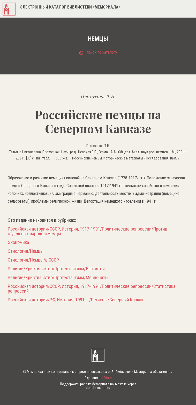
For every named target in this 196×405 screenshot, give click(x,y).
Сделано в (98, 378)
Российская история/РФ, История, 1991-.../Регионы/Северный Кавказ (75, 299)
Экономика (18, 242)
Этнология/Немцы (25, 251)
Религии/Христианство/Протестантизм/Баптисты (56, 268)
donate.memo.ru (98, 387)
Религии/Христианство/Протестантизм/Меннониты (58, 277)
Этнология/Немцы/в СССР (33, 260)
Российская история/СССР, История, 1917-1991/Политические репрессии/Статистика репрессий (91, 288)
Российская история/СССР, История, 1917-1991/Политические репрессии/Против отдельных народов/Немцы (87, 231)
